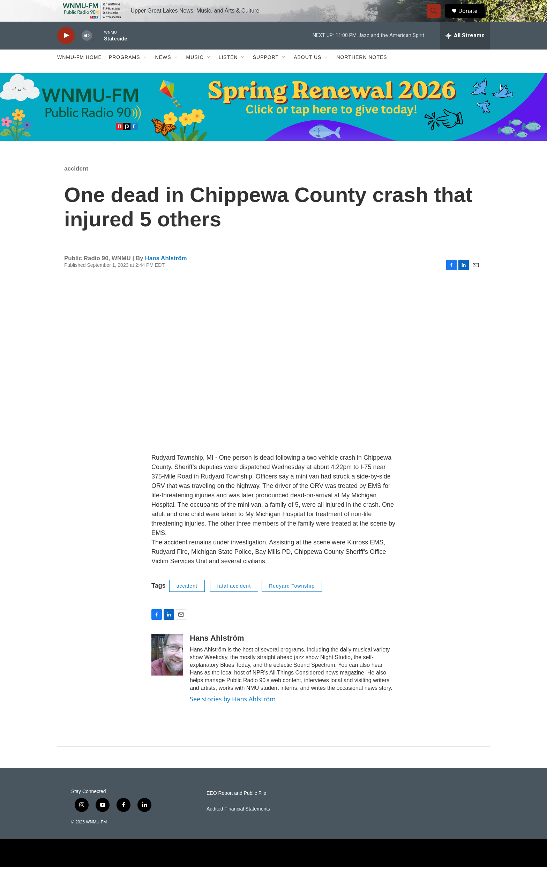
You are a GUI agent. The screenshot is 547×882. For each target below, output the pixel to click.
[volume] (87, 51)
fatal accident (234, 601)
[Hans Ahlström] (167, 670)
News (163, 72)
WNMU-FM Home (79, 72)
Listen (228, 72)
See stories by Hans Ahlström (233, 714)
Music (195, 72)
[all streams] (465, 51)
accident (76, 183)
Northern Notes (361, 72)
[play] (66, 51)
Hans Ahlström (166, 273)
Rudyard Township (292, 601)
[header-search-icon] (437, 18)
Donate (472, 18)
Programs (124, 72)
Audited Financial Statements (238, 824)
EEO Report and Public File (236, 808)
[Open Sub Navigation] (145, 72)
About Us (307, 72)
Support (266, 72)
